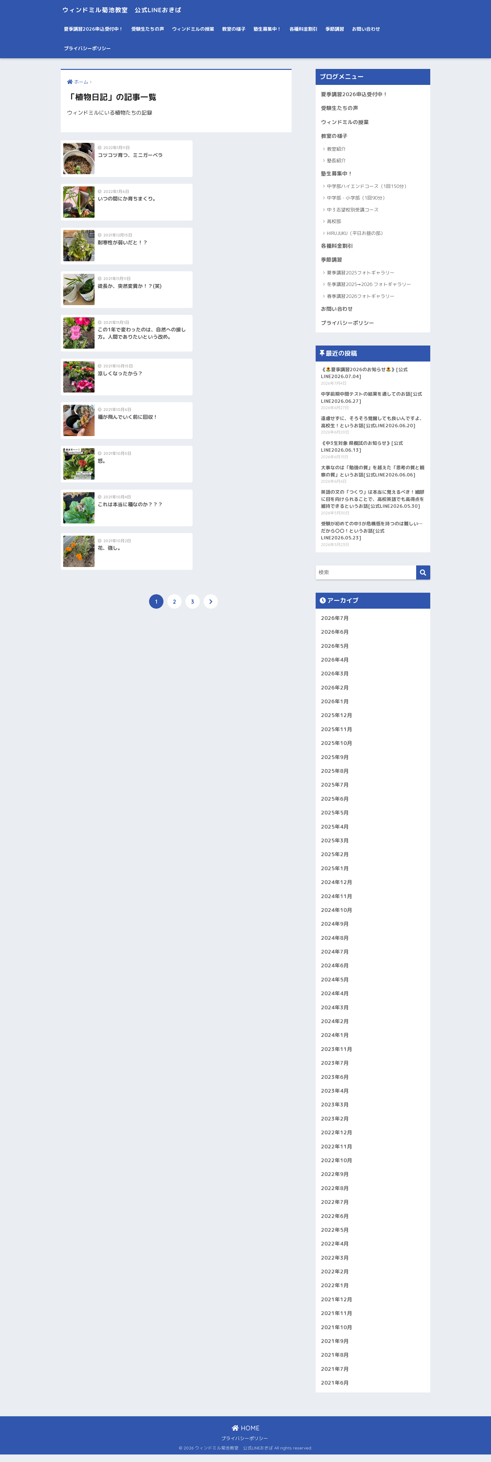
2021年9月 (335, 1348)
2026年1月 (335, 703)
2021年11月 (336, 1320)
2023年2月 (335, 1123)
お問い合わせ (366, 29)
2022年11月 (336, 1152)
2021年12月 (336, 1305)
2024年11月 (336, 899)
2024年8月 (335, 941)
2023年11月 (336, 1054)
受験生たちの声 (147, 29)
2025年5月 (335, 815)
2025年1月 (335, 872)
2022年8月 (335, 1194)
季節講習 (334, 29)
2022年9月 (335, 1180)
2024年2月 (335, 1025)
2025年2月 (335, 857)
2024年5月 (335, 983)
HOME (246, 1435)
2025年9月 (335, 759)
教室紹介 (336, 149)
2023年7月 (335, 1068)
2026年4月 (335, 661)
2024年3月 (335, 1012)
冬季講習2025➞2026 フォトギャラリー (369, 285)
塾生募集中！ (267, 29)
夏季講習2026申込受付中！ (93, 29)
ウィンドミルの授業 (193, 29)
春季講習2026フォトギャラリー (361, 297)
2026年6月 (335, 633)
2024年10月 (336, 914)
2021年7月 (335, 1376)
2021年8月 (335, 1362)
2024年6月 (335, 970)
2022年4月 (335, 1250)
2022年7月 (335, 1208)
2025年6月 (335, 801)
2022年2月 (335, 1278)
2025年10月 (336, 745)
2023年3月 (335, 1110)
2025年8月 (335, 774)
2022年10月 (336, 1165)
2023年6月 (335, 1081)
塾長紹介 (336, 161)
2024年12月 (336, 885)
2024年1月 (335, 1039)
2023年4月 (335, 1096)
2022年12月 (336, 1138)
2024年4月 (335, 998)
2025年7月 (335, 787)
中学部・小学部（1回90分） (357, 198)
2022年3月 (335, 1263)
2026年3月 (335, 675)
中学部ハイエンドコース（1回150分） (368, 186)
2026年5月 (335, 647)
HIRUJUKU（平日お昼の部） (356, 233)
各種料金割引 (303, 29)
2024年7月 (335, 956)
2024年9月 (335, 928)
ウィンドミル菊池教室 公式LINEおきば (130, 9)
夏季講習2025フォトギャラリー (361, 273)
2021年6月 (335, 1390)
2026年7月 (335, 619)
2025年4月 (335, 830)
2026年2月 (335, 690)
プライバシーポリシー (87, 48)
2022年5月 (335, 1236)
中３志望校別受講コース (353, 210)
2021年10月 (336, 1334)
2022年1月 (335, 1292)
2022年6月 (335, 1221)
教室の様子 (234, 29)
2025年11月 (336, 732)
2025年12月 (336, 717)
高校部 (334, 222)
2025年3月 (335, 843)
